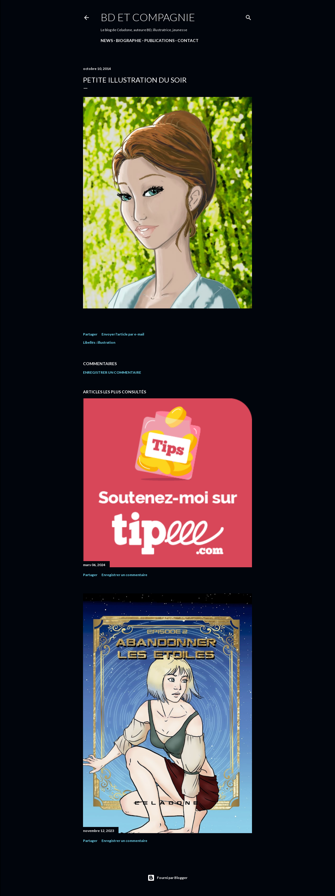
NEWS (107, 40)
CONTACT (188, 40)
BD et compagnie (148, 17)
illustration (106, 342)
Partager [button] (90, 334)
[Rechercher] (248, 16)
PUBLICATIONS (159, 40)
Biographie (128, 40)
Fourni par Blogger (167, 877)
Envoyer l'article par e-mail (122, 334)
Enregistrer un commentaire (112, 372)
